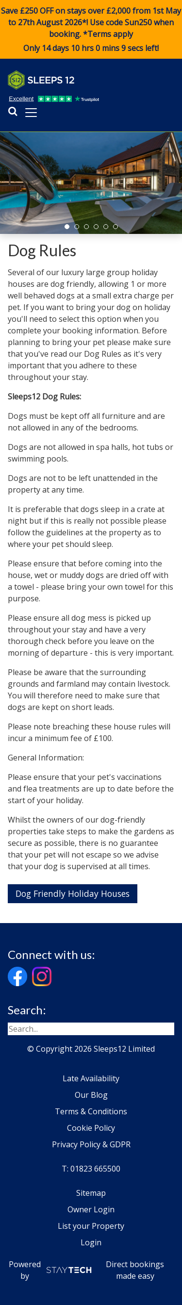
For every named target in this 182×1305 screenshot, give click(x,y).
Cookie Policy (91, 1128)
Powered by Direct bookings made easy (87, 1270)
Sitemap (91, 1193)
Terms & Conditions (91, 1111)
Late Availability (91, 1078)
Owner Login (91, 1209)
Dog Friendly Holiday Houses (73, 893)
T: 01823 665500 (91, 1168)
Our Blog (91, 1095)
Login (91, 1242)
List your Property (91, 1226)
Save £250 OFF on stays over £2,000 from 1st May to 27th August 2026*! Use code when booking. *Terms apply (91, 29)
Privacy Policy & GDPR (91, 1144)
